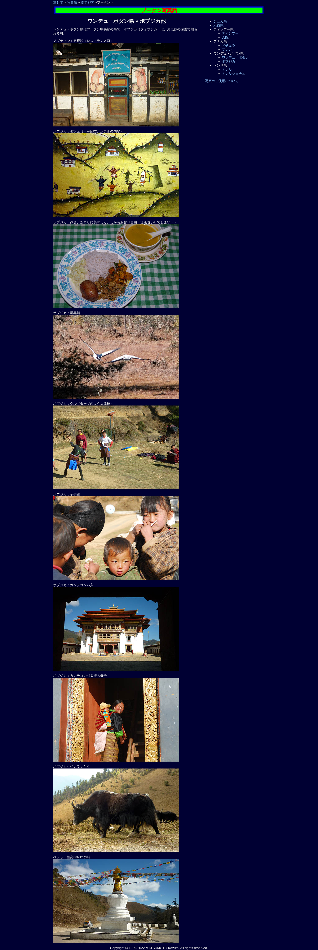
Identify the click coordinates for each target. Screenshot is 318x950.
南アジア (87, 2)
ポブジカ (228, 61)
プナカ (227, 49)
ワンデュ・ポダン (235, 57)
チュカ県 (220, 21)
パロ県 (218, 25)
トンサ (227, 69)
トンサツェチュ (233, 73)
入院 (225, 37)
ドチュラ (228, 45)
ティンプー (230, 33)
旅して (58, 2)
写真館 (72, 2)
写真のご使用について (222, 81)
